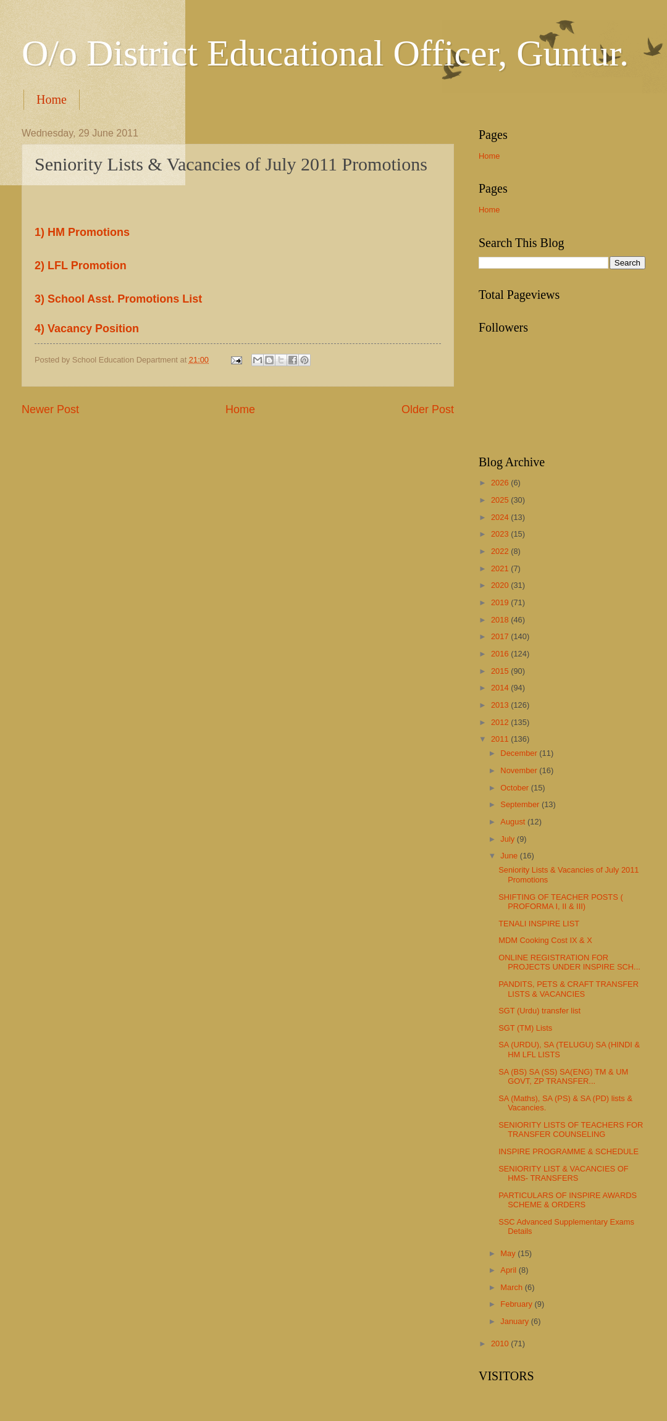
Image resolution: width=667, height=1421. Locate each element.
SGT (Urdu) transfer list (539, 1010)
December (519, 753)
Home (51, 99)
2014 (501, 687)
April (509, 1270)
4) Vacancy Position (87, 328)
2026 (501, 482)
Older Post (427, 409)
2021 (501, 568)
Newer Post (50, 409)
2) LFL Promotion (81, 265)
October (515, 787)
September (521, 804)
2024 (501, 517)
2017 (501, 636)
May (509, 1253)
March (512, 1287)
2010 (501, 1343)
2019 (501, 602)
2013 (501, 705)
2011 (501, 739)
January (515, 1321)
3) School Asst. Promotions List (118, 299)
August (513, 821)
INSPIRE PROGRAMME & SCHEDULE (568, 1151)
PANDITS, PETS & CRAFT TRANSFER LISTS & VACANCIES (568, 988)
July (508, 839)
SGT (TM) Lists (525, 1028)
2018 (501, 619)
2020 (501, 585)
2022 (501, 551)
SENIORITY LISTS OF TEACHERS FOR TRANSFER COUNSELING (570, 1129)
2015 (501, 671)
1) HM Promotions (82, 232)
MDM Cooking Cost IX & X (545, 940)
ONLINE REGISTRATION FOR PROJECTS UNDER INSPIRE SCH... (569, 962)
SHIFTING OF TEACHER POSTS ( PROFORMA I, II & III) (560, 901)
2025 (501, 500)
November (519, 770)
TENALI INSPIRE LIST (538, 923)
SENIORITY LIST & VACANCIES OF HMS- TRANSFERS (563, 1173)
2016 (501, 653)
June (510, 855)
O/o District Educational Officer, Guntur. (325, 53)
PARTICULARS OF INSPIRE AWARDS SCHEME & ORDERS (567, 1200)
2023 (501, 534)
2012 (501, 722)
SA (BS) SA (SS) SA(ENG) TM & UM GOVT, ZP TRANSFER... (563, 1076)
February (517, 1304)
